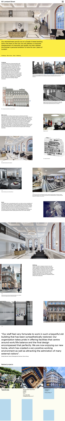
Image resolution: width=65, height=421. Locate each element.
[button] (63, 1)
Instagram (47, 389)
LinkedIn (46, 390)
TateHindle (5, 390)
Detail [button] (14, 55)
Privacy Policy (48, 392)
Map (24, 393)
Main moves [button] (9, 55)
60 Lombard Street (8, 1)
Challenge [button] (3, 55)
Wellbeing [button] (18, 55)
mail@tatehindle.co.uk (28, 396)
